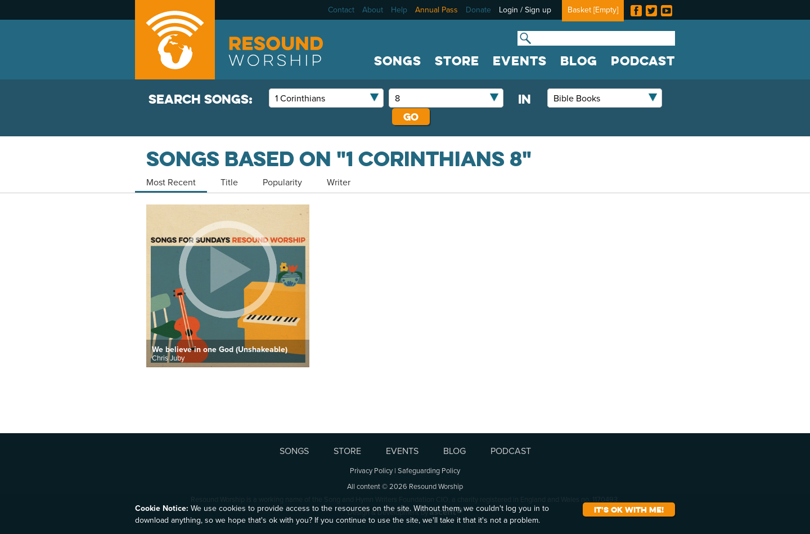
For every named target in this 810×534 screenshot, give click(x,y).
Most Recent (171, 182)
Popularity (282, 182)
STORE (457, 60)
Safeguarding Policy (429, 470)
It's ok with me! (629, 509)
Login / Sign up (525, 9)
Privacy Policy (371, 470)
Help (399, 9)
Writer (338, 182)
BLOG (578, 60)
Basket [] (593, 9)
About (372, 9)
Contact (341, 9)
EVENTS (520, 60)
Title (229, 182)
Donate (478, 9)
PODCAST (643, 60)
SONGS (397, 60)
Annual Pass (436, 9)
